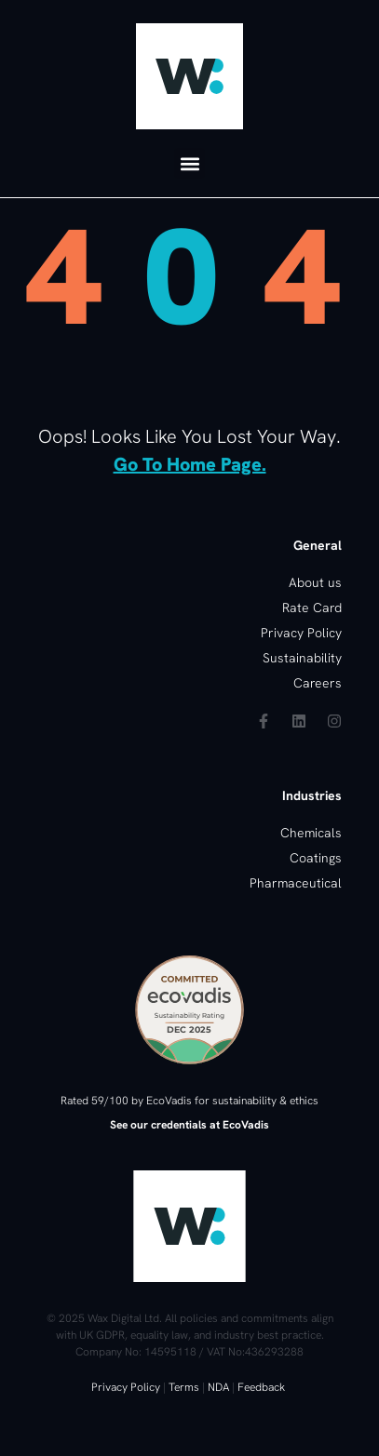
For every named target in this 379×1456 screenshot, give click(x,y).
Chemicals (311, 832)
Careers (317, 683)
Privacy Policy (125, 1387)
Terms (184, 1387)
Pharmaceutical (296, 883)
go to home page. (190, 464)
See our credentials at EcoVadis (189, 1124)
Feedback (261, 1387)
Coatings (316, 857)
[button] (189, 163)
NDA (218, 1387)
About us (315, 582)
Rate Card (312, 607)
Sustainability (302, 657)
